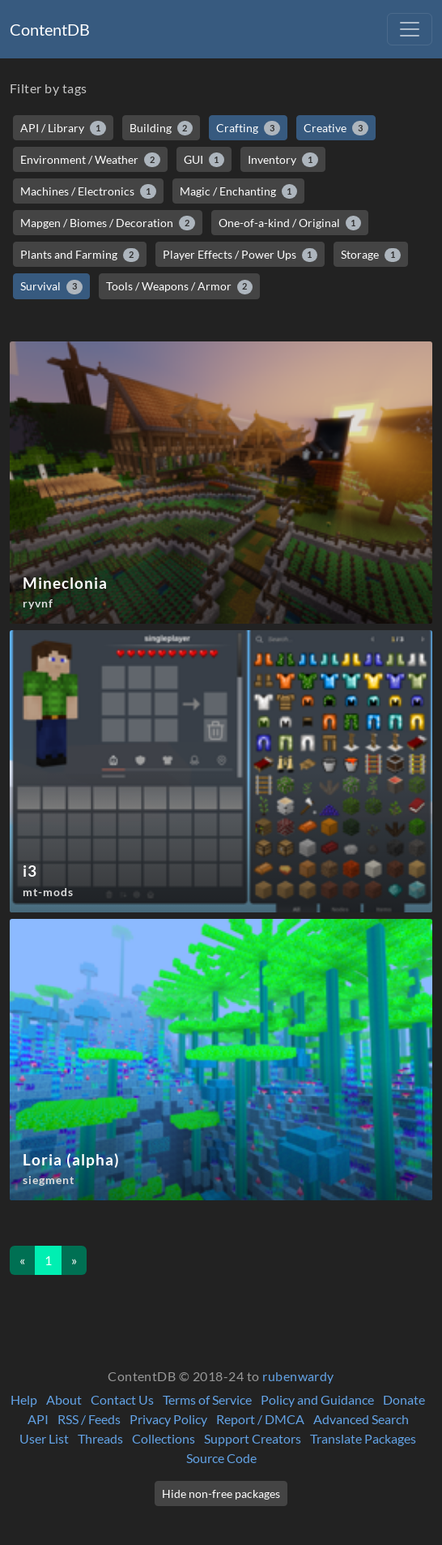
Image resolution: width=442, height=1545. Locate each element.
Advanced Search (361, 1419)
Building (161, 128)
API (38, 1419)
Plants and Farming (79, 254)
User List (44, 1438)
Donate (404, 1399)
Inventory (283, 159)
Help (24, 1399)
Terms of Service (207, 1399)
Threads (100, 1438)
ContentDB (50, 29)
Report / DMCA (260, 1419)
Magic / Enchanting (239, 191)
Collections (163, 1438)
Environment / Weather (90, 159)
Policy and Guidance (317, 1399)
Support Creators (252, 1438)
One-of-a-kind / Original (290, 223)
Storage (371, 254)
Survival (51, 286)
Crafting (248, 128)
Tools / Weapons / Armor (179, 286)
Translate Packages (363, 1438)
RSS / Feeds (89, 1419)
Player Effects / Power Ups (240, 254)
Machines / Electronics (88, 191)
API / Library (63, 128)
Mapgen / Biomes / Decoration (107, 223)
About (64, 1399)
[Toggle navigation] (409, 29)
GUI (204, 159)
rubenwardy (298, 1376)
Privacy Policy (168, 1419)
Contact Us (122, 1399)
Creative (336, 128)
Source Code (221, 1458)
